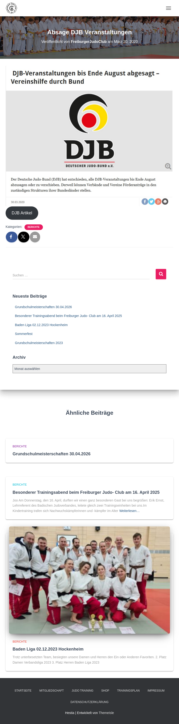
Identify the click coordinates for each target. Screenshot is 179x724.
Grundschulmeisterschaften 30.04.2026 (43, 307)
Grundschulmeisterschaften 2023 (39, 343)
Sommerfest (23, 334)
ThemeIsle (106, 713)
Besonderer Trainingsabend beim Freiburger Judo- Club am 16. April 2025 (68, 316)
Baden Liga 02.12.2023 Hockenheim (41, 325)
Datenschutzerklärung (89, 702)
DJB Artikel (22, 213)
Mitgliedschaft (51, 690)
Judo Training (82, 690)
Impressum (156, 690)
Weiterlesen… (129, 511)
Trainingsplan (128, 690)
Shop (105, 690)
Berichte (34, 227)
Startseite (22, 690)
